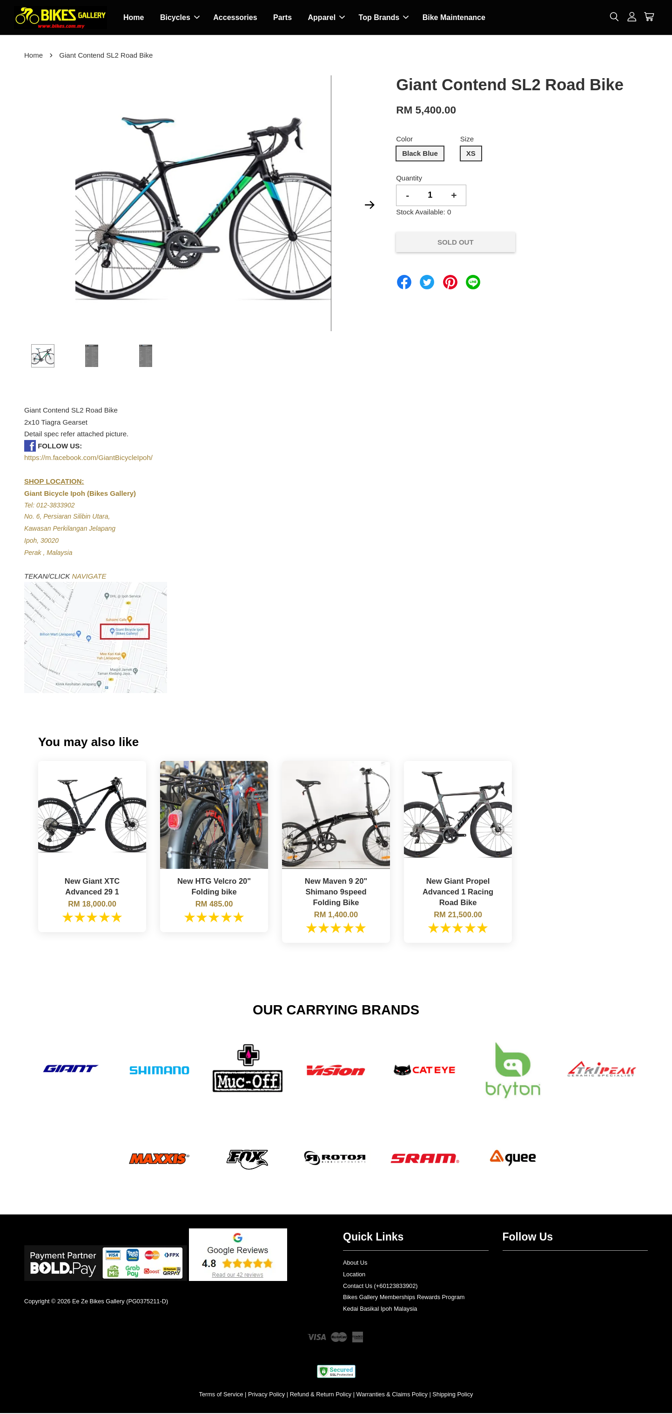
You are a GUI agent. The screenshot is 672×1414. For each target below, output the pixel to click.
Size (467, 140)
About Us (355, 1263)
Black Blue (420, 154)
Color (404, 140)
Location (354, 1275)
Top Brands (384, 18)
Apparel (326, 18)
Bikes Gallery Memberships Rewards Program (403, 1297)
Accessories (235, 18)
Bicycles (180, 18)
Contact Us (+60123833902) (380, 1286)
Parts (282, 18)
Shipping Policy (452, 1395)
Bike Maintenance (454, 18)
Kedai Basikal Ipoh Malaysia (380, 1309)
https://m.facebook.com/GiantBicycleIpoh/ (88, 458)
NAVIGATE (89, 577)
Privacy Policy (266, 1395)
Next (369, 205)
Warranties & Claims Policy (392, 1395)
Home (133, 18)
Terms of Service (221, 1395)
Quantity (409, 179)
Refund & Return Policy (321, 1395)
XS (471, 154)
